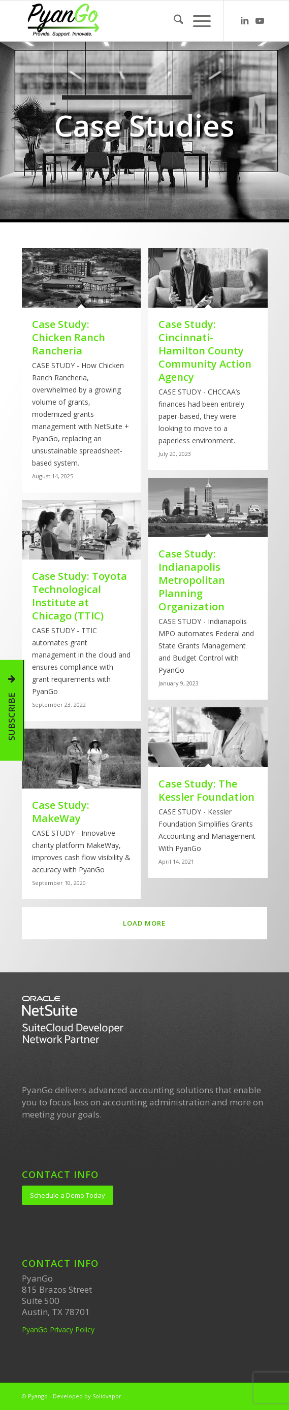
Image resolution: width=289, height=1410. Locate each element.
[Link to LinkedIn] (244, 21)
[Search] (173, 21)
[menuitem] (173, 21)
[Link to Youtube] (259, 21)
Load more (144, 923)
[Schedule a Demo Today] (67, 1195)
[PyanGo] (120, 21)
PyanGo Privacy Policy (58, 1329)
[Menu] (197, 21)
